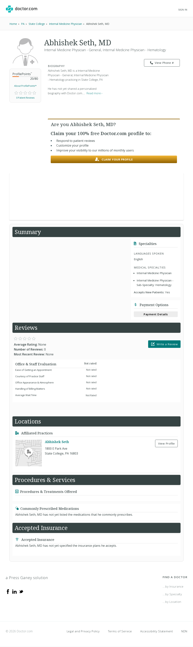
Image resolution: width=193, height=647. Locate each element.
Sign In (182, 9)
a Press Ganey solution (27, 577)
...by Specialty (172, 594)
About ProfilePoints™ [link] (25, 85)
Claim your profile (114, 159)
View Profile (166, 443)
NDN (184, 631)
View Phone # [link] (162, 63)
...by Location (172, 602)
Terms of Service (120, 631)
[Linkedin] (14, 591)
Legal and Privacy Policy (83, 631)
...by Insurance (173, 586)
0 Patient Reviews (25, 97)
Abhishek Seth (57, 441)
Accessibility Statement (156, 631)
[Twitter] (21, 591)
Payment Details (156, 314)
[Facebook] (8, 591)
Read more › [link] (94, 93)
